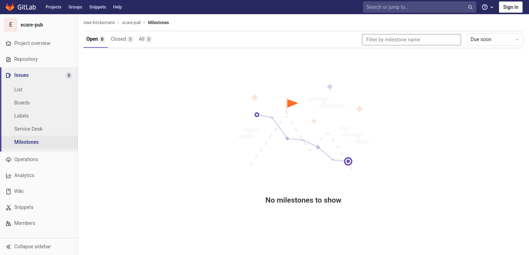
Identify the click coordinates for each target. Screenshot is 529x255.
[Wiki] (38, 191)
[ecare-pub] (39, 24)
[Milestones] (39, 142)
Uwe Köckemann (99, 22)
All (145, 39)
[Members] (38, 223)
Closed (122, 39)
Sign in (510, 7)
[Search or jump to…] (420, 7)
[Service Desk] (39, 129)
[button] (38, 246)
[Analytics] (38, 175)
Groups (75, 7)
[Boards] (39, 102)
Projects (54, 7)
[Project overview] (38, 43)
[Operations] (38, 160)
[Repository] (38, 59)
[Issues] (39, 75)
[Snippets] (38, 207)
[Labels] (39, 116)
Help (117, 7)
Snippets (97, 7)
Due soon (495, 39)
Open (95, 39)
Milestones (158, 22)
